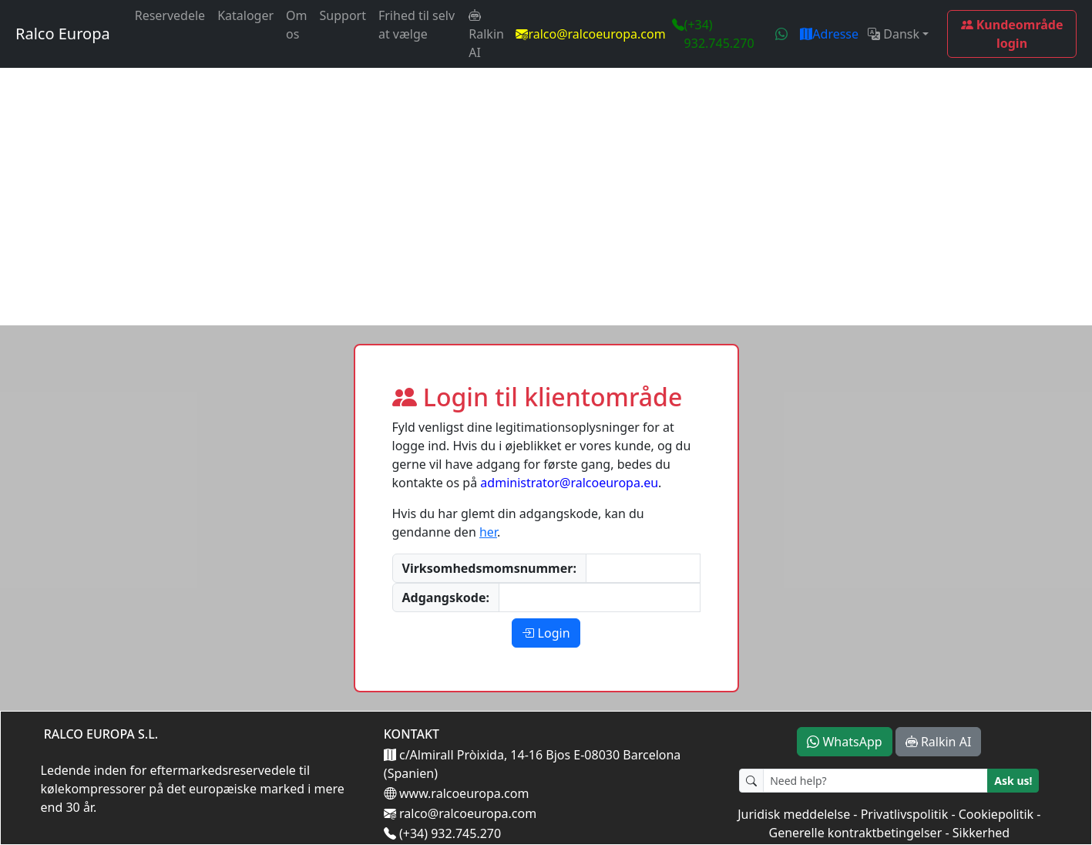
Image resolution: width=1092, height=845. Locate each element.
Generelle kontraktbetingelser (855, 832)
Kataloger (245, 15)
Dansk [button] (893, 33)
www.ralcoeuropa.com (462, 793)
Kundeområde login (1012, 34)
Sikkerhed (981, 832)
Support (343, 15)
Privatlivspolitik (905, 814)
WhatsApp (844, 741)
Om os (296, 24)
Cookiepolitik (996, 814)
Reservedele (170, 15)
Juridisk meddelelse (794, 814)
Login (546, 632)
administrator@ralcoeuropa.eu (569, 482)
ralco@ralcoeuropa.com (596, 33)
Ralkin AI (486, 34)
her (488, 531)
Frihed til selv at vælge (416, 24)
